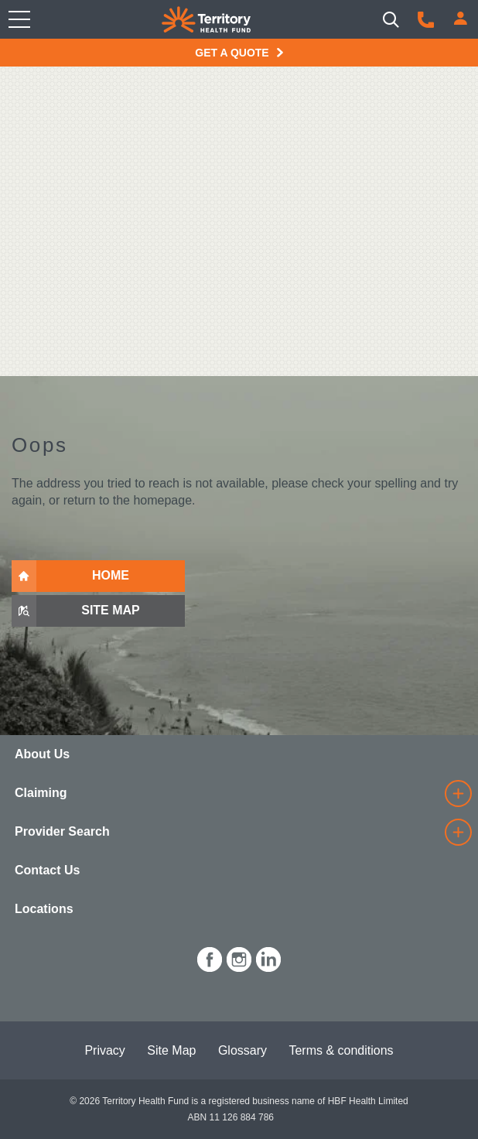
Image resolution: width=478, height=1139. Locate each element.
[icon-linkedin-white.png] (268, 957)
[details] (458, 793)
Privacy (104, 1050)
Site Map (171, 1050)
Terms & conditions (341, 1050)
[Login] (460, 18)
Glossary (242, 1050)
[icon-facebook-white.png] (209, 957)
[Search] (391, 19)
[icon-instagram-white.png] (239, 957)
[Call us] (425, 19)
